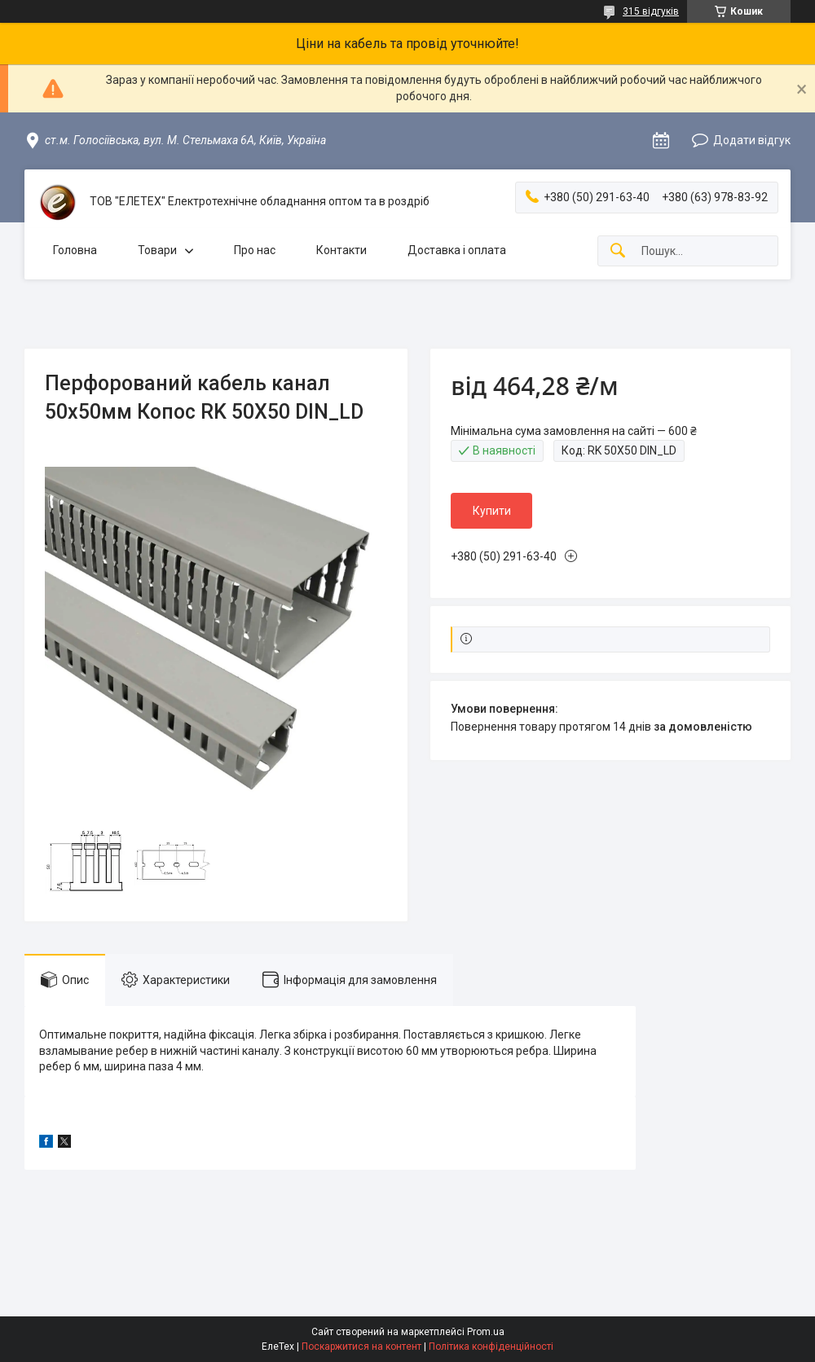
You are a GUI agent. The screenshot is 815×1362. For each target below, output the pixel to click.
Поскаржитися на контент (361, 1346)
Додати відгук (752, 140)
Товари (157, 250)
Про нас (254, 250)
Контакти (341, 250)
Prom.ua (485, 1332)
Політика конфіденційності (491, 1346)
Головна (75, 250)
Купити (492, 510)
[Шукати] (617, 251)
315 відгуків (651, 11)
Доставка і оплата (457, 250)
